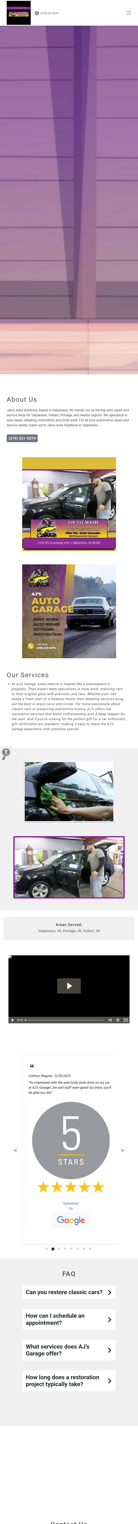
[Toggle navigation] (129, 13)
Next (122, 1149)
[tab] (46, 1248)
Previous (15, 1149)
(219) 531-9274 (47, 13)
